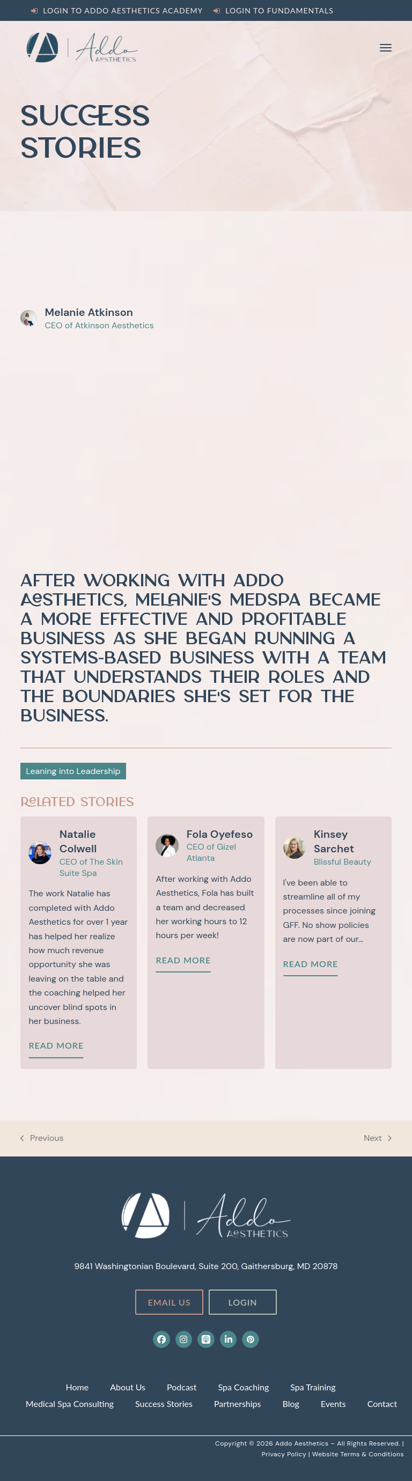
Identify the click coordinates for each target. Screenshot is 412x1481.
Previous (41, 1138)
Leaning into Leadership (73, 771)
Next (377, 1138)
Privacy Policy (285, 1454)
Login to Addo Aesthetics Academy (123, 10)
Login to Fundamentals (279, 10)
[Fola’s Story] (206, 942)
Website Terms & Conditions (358, 1454)
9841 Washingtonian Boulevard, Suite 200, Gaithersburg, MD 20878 (206, 1266)
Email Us (169, 1302)
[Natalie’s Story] (78, 942)
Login (242, 1302)
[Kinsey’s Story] (333, 942)
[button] (386, 47)
